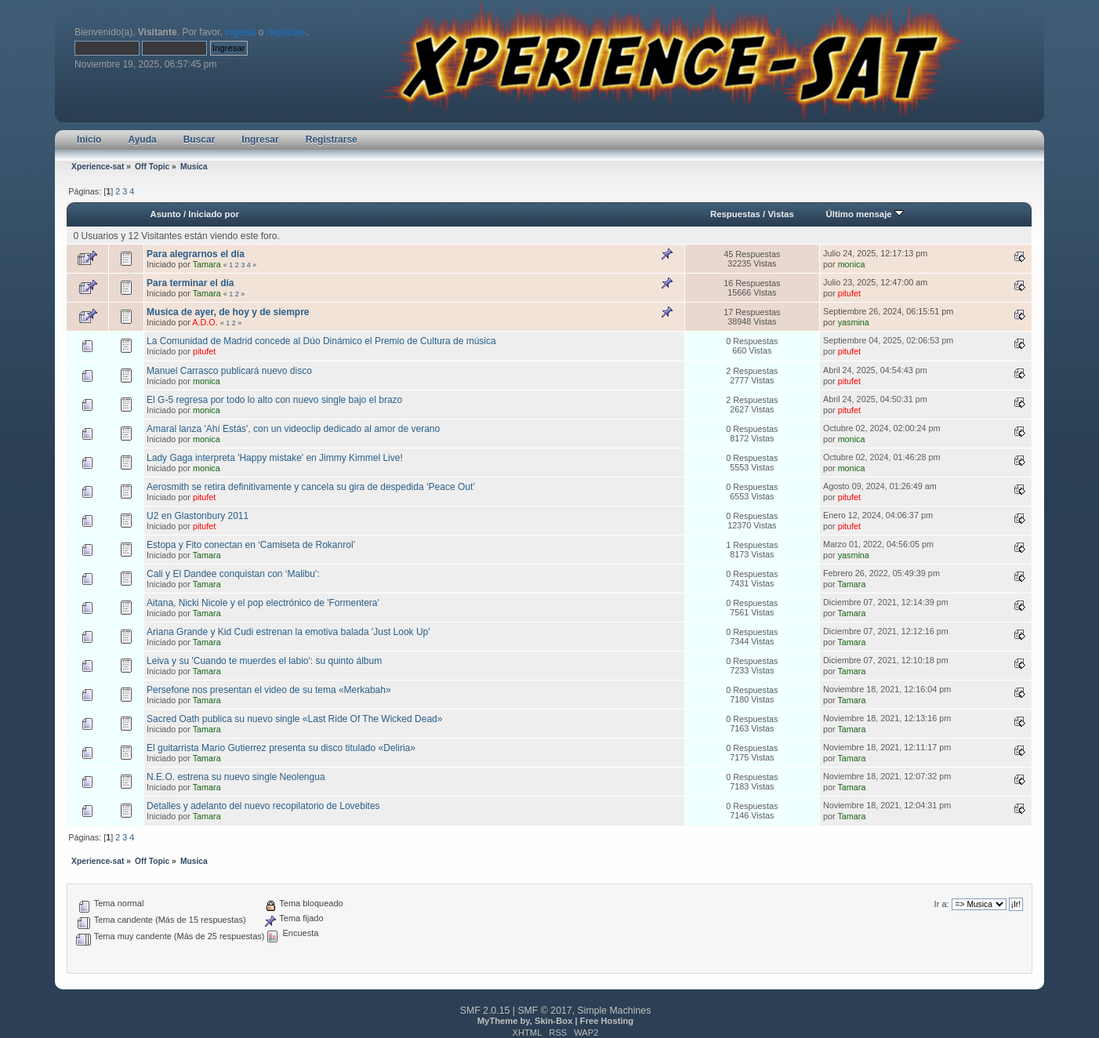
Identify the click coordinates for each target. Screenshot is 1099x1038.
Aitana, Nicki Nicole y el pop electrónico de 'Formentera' (263, 602)
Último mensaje (864, 214)
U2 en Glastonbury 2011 (197, 515)
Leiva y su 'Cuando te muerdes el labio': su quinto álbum (264, 660)
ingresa (240, 32)
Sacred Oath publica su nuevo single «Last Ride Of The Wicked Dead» (294, 718)
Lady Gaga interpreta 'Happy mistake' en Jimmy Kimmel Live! (275, 457)
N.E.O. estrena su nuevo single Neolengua (236, 776)
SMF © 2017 (544, 1010)
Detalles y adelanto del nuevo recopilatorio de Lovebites (263, 805)
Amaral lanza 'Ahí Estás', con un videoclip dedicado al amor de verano (293, 428)
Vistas (780, 214)
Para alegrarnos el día (196, 254)
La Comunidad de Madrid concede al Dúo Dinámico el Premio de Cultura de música (321, 341)
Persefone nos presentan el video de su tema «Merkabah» (269, 689)
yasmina (853, 322)
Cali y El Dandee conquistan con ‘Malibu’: (233, 573)
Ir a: (941, 904)
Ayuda (142, 139)
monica (851, 264)
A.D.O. (204, 322)
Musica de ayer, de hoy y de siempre (228, 312)
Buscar (199, 139)
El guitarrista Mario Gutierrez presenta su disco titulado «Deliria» (281, 747)
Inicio (89, 139)
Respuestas (735, 214)
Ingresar (259, 139)
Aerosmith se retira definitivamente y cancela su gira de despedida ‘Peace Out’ (311, 486)
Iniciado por (213, 214)
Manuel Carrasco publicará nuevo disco (229, 370)
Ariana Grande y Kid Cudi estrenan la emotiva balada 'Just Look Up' (288, 631)
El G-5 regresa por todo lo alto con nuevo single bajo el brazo (274, 399)
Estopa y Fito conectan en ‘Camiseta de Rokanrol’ (251, 544)
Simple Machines (614, 1010)
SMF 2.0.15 (485, 1010)
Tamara (207, 264)
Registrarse (331, 139)
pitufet (849, 293)
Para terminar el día (190, 283)
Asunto (166, 214)
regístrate (286, 32)
